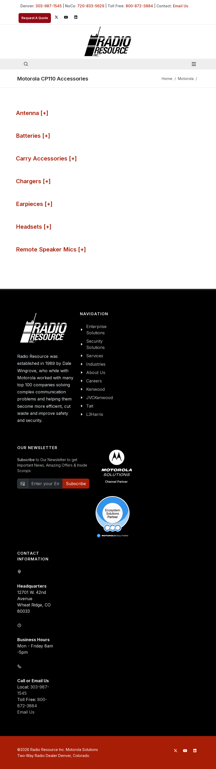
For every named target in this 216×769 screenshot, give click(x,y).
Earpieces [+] (34, 203)
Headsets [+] (33, 226)
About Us (95, 372)
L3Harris (94, 414)
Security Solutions (95, 344)
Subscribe (76, 483)
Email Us (180, 6)
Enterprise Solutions (96, 329)
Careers (94, 380)
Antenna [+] (32, 113)
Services (94, 355)
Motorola (186, 78)
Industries (96, 364)
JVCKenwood (99, 397)
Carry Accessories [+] (46, 158)
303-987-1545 (49, 6)
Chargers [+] (33, 181)
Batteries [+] (33, 135)
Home (167, 78)
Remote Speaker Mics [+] (51, 249)
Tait (89, 406)
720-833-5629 (90, 6)
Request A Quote (34, 18)
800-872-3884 (139, 6)
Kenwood (95, 389)
